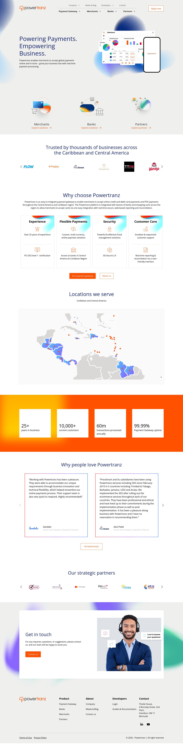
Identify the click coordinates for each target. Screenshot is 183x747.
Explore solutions (42, 127)
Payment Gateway (68, 11)
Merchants (92, 11)
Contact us (33, 654)
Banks (111, 11)
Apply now (156, 8)
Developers (106, 5)
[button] (162, 166)
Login (115, 704)
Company (73, 5)
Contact (122, 5)
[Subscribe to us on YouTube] (148, 724)
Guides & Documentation (124, 709)
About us (106, 276)
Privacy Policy (40, 737)
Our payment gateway (82, 276)
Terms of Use (25, 737)
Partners (127, 11)
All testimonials (91, 546)
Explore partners (141, 127)
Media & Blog (90, 5)
